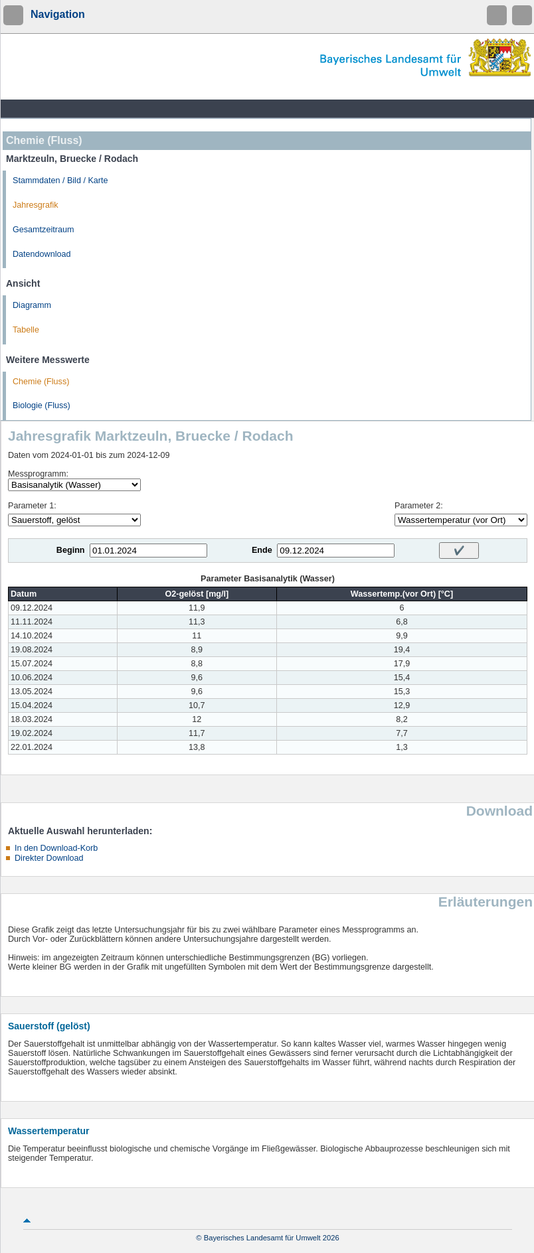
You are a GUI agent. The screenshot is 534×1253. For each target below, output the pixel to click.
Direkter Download (49, 858)
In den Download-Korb (56, 848)
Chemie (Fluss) (41, 381)
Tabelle (26, 329)
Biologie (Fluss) (41, 405)
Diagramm (32, 305)
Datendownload (42, 254)
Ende (262, 550)
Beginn (70, 550)
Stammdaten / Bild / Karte (60, 180)
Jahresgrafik (35, 205)
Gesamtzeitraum (43, 229)
